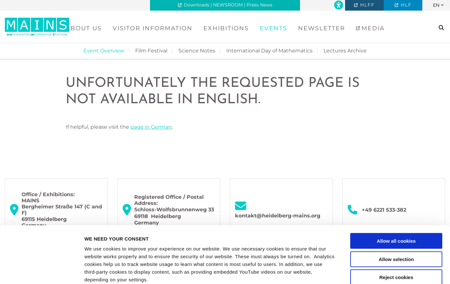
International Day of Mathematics (269, 51)
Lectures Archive (345, 51)
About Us (84, 28)
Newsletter (321, 28)
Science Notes (196, 51)
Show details (338, 271)
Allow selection (396, 202)
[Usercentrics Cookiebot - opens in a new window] (42, 271)
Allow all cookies (396, 184)
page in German (151, 127)
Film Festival (151, 51)
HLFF (366, 5)
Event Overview (103, 51)
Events (273, 28)
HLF (405, 5)
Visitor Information (152, 28)
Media (372, 28)
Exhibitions (226, 28)
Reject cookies (396, 221)
